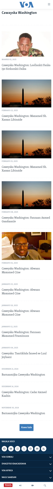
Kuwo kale (26, 427)
